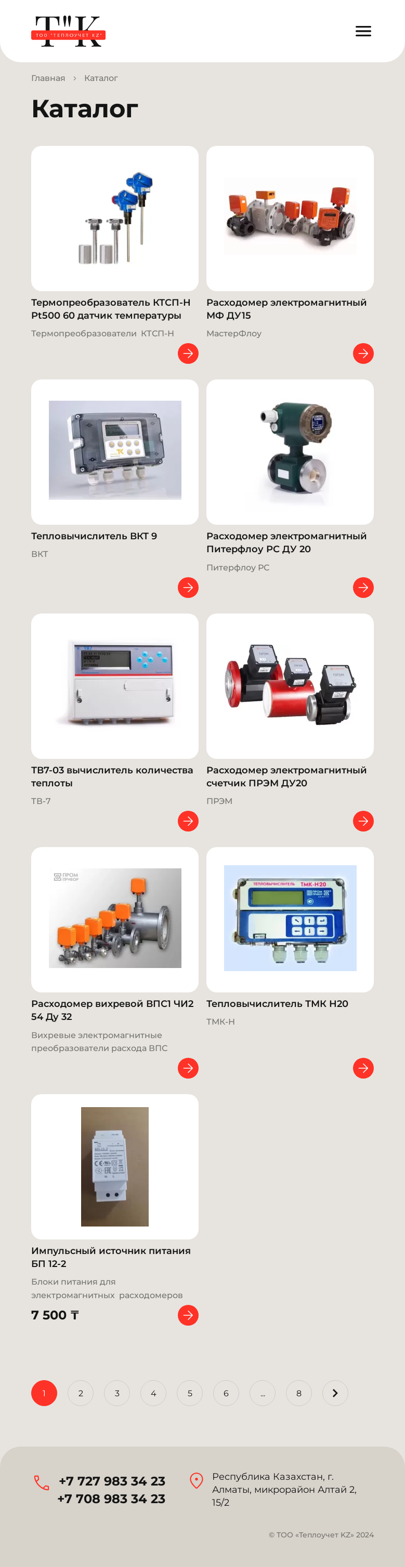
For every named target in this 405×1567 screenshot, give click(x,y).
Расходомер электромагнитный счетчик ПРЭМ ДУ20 (286, 777)
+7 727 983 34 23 (112, 1481)
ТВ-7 (41, 801)
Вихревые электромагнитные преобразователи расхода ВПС (99, 1041)
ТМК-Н (220, 1022)
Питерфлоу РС (237, 568)
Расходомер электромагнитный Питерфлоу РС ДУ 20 (286, 542)
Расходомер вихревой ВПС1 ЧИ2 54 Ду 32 (112, 1010)
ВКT (39, 554)
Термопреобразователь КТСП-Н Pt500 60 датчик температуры (111, 309)
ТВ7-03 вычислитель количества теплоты (112, 777)
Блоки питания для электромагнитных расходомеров (107, 1288)
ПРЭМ (219, 801)
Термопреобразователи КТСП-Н (102, 333)
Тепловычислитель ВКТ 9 (94, 536)
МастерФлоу (234, 333)
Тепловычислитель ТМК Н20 (277, 1004)
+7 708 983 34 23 (111, 1498)
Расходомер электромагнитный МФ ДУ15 (286, 309)
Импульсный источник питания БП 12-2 (111, 1257)
